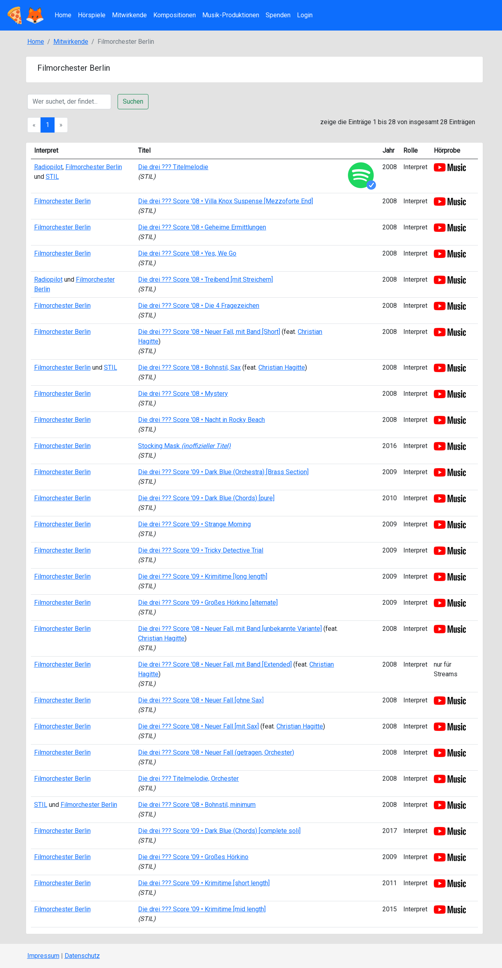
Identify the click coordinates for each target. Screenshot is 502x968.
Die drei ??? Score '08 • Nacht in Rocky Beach (201, 420)
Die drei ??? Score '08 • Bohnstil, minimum (197, 804)
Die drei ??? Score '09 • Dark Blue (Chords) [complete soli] (219, 831)
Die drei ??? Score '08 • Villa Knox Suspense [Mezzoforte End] (225, 201)
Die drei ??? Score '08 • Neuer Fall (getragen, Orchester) (216, 752)
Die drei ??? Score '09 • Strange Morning (194, 524)
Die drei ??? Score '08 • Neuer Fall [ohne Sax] (201, 700)
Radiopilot (48, 167)
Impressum (43, 956)
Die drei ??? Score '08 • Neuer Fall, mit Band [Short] (209, 332)
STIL (52, 176)
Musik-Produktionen (230, 15)
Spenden (278, 15)
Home (63, 15)
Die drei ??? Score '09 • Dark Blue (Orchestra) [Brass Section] (223, 472)
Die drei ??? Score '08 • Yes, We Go (187, 253)
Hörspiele (92, 15)
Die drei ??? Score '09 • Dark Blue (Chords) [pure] (206, 498)
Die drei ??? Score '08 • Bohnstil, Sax (189, 367)
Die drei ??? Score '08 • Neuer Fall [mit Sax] (198, 726)
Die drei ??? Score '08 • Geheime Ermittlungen (202, 227)
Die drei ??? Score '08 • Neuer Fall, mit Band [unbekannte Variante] (230, 628)
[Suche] (69, 101)
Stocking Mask (184, 446)
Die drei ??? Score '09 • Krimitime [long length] (202, 576)
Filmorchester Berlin (93, 167)
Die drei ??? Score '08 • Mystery (183, 393)
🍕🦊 (25, 15)
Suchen (133, 101)
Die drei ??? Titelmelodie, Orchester (188, 778)
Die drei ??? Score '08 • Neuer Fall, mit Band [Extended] (215, 664)
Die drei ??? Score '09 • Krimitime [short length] (204, 883)
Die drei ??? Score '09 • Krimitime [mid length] (202, 909)
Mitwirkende (129, 15)
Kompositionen (174, 15)
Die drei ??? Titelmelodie (173, 167)
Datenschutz (82, 956)
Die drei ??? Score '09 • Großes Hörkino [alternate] (208, 602)
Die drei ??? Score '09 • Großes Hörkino (193, 857)
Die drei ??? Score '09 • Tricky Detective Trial (200, 550)
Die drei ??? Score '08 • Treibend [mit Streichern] (205, 279)
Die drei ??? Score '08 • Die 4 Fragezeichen (198, 305)
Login (305, 15)
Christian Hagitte (281, 367)
